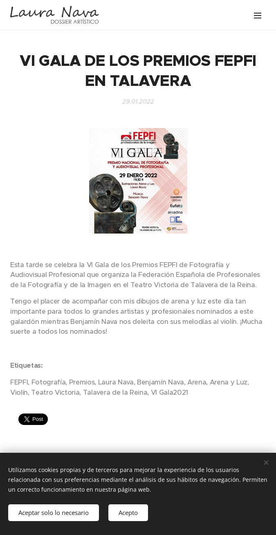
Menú (257, 15)
